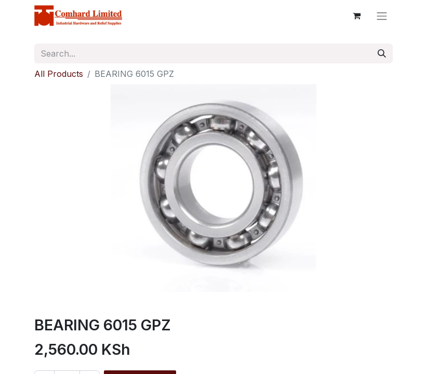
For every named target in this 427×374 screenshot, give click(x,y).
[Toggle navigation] (382, 15)
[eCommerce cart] (356, 15)
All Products (58, 74)
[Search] (382, 53)
